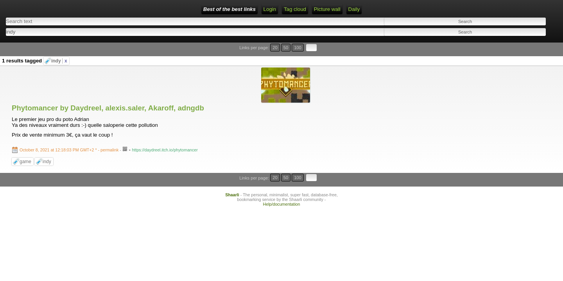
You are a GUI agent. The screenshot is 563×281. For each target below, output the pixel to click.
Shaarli (232, 135)
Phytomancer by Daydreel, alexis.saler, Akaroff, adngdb (108, 58)
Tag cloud (237, 9)
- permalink (70, 100)
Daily (295, 9)
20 (519, 44)
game (25, 112)
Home (123, 9)
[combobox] (252, 29)
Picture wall (268, 9)
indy (59, 47)
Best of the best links (82, 9)
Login (144, 9)
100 (535, 44)
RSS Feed (170, 9)
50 (526, 44)
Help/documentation (281, 144)
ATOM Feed (204, 9)
